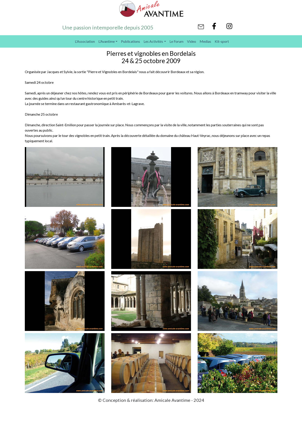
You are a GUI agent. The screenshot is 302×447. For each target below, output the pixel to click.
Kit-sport (222, 41)
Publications (130, 41)
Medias (205, 41)
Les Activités (153, 41)
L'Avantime (106, 41)
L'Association (85, 41)
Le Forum (176, 41)
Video (191, 41)
